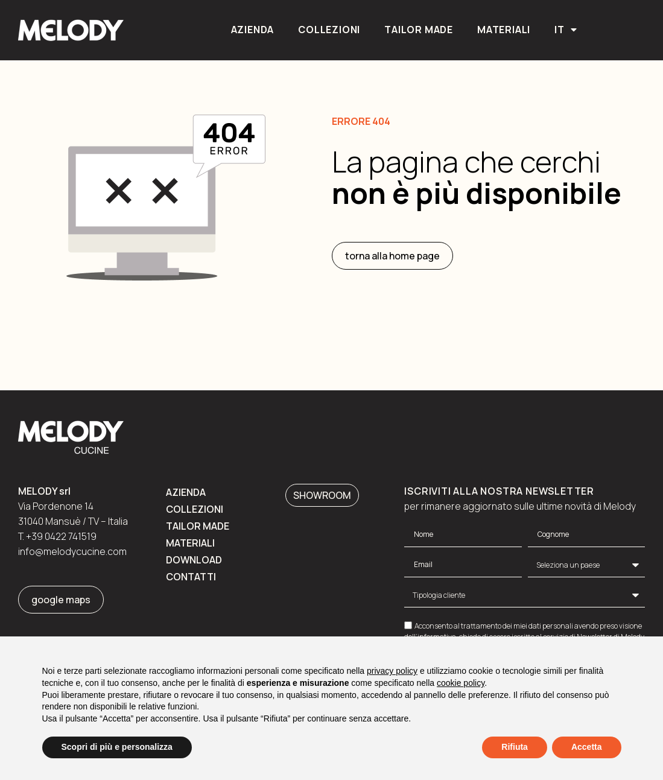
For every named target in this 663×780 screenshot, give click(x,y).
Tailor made (418, 29)
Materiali (503, 29)
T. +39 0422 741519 (57, 536)
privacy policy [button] (392, 671)
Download (194, 559)
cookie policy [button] (460, 683)
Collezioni (329, 29)
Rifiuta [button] (514, 747)
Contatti (191, 576)
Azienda (252, 29)
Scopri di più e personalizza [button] (117, 747)
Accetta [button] (586, 747)
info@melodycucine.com (72, 551)
